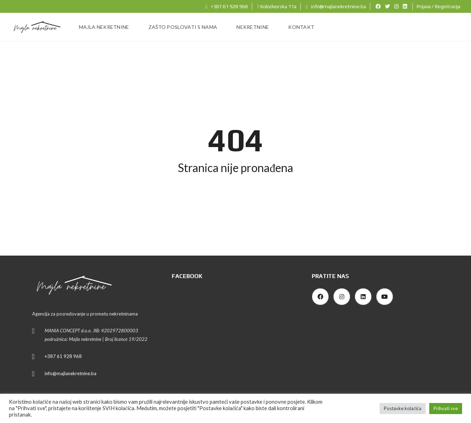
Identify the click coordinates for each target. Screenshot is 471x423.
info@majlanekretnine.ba (336, 6)
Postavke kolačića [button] (402, 408)
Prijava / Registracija (438, 6)
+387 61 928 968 (227, 6)
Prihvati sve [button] (446, 408)
